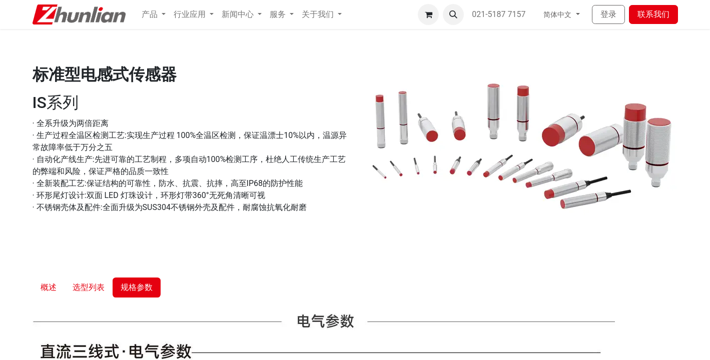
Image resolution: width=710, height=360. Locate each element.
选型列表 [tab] (89, 287)
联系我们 (653, 14)
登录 (608, 14)
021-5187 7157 (499, 14)
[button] (453, 14)
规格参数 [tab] (137, 287)
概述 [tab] (49, 287)
